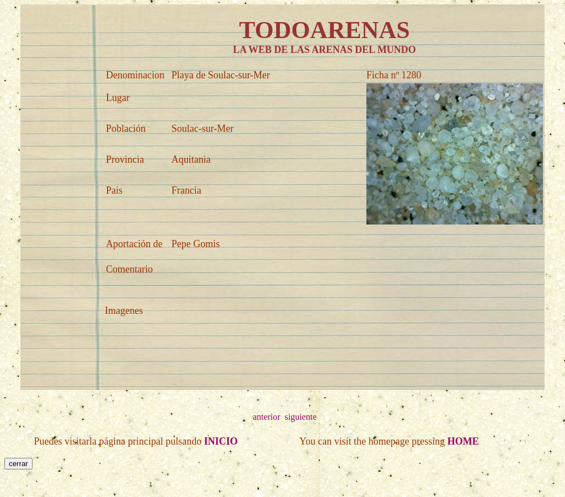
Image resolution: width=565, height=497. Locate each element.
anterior (266, 416)
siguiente (301, 416)
